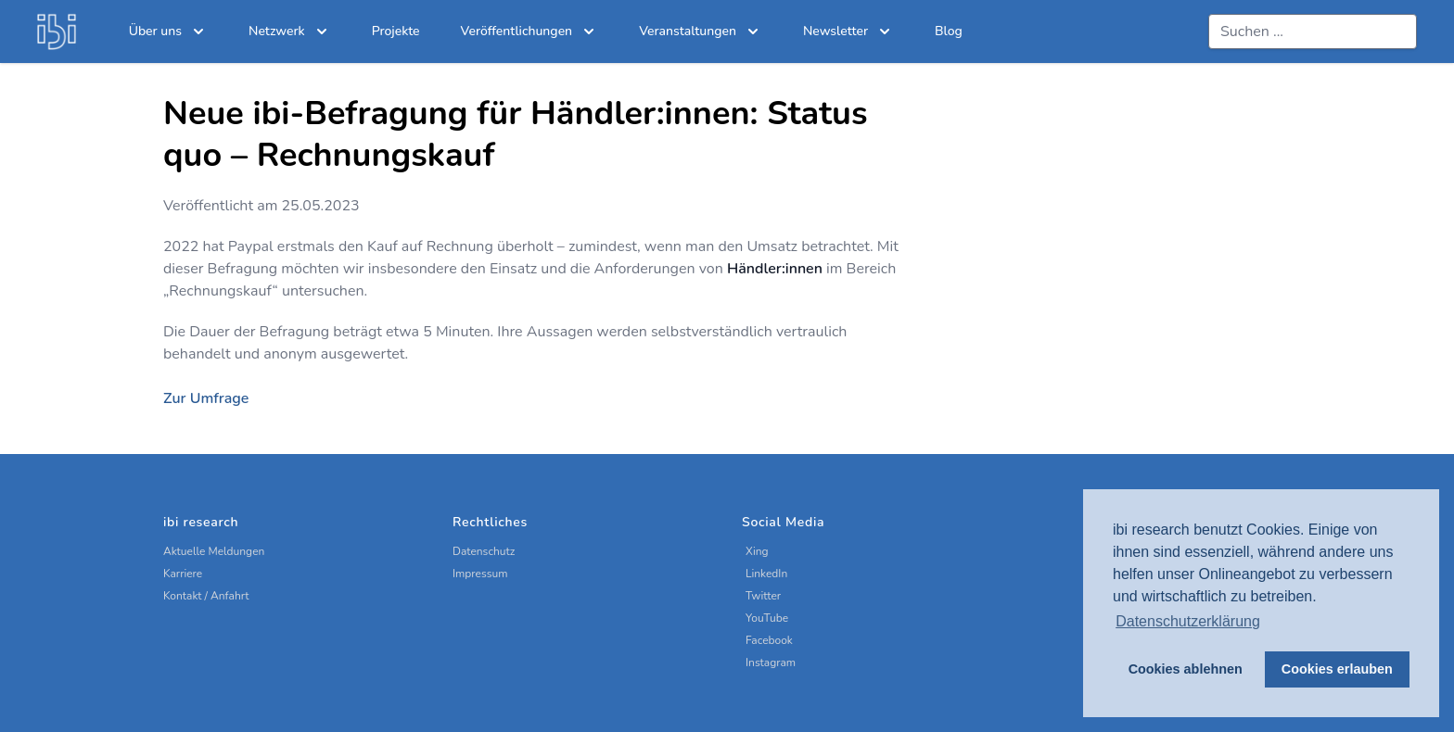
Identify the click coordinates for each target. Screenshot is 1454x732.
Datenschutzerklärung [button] (1188, 621)
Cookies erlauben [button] (1337, 669)
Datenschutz (484, 551)
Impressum (480, 573)
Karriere (182, 573)
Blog (949, 31)
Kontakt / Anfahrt (206, 595)
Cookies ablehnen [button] (1186, 669)
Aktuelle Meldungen (213, 551)
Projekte (396, 31)
